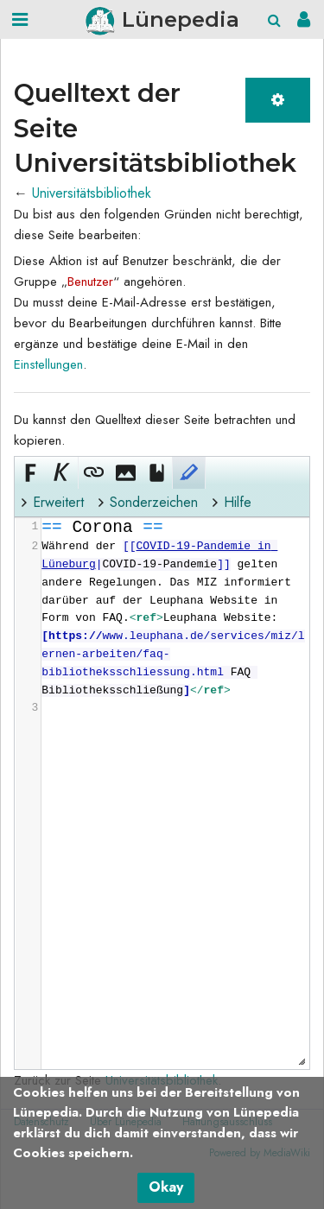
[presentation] (174, 618)
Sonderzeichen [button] (154, 502)
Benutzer (90, 281)
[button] (30, 472)
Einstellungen (48, 364)
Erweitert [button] (58, 502)
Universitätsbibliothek (91, 193)
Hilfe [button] (237, 502)
